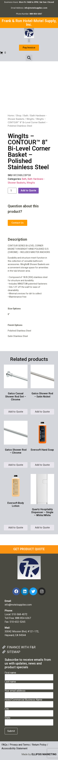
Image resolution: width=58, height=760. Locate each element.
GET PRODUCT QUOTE (29, 549)
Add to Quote (28, 190)
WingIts (30, 119)
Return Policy (39, 744)
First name (29, 675)
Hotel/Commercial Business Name (29, 702)
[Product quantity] (12, 190)
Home (11, 115)
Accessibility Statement (14, 748)
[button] (29, 40)
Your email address (29, 693)
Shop (18, 115)
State (29, 720)
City (29, 711)
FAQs (4, 744)
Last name (29, 684)
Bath (26, 115)
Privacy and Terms (20, 744)
